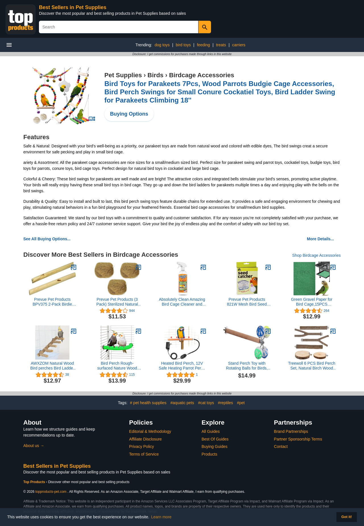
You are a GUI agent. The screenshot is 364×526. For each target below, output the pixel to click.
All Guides (211, 431)
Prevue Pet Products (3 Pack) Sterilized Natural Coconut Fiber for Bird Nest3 (117, 302)
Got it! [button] (346, 517)
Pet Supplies (123, 75)
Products (209, 454)
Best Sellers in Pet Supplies (72, 7)
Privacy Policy (141, 446)
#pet (241, 402)
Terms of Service (144, 454)
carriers (238, 45)
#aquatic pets (182, 402)
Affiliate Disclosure (145, 439)
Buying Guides (215, 446)
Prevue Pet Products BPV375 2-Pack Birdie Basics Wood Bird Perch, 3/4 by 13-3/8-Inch (52, 302)
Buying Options (129, 114)
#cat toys (206, 402)
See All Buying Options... (47, 239)
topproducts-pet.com (50, 492)
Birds (156, 75)
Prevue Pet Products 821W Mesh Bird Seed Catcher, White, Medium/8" (247, 302)
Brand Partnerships (291, 431)
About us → (33, 445)
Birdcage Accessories (201, 75)
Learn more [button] (161, 517)
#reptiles (225, 402)
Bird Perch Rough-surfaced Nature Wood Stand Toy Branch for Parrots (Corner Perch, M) (117, 366)
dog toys (162, 45)
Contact (281, 446)
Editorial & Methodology (150, 431)
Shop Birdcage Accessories (316, 255)
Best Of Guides (215, 439)
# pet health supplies (148, 402)
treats (221, 45)
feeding (203, 45)
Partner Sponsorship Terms (298, 439)
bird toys (183, 45)
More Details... (320, 239)
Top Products (34, 482)
